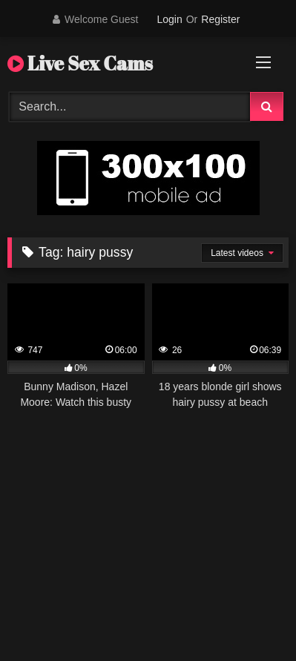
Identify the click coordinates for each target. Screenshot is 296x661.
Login (169, 19)
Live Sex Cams (80, 63)
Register (220, 19)
